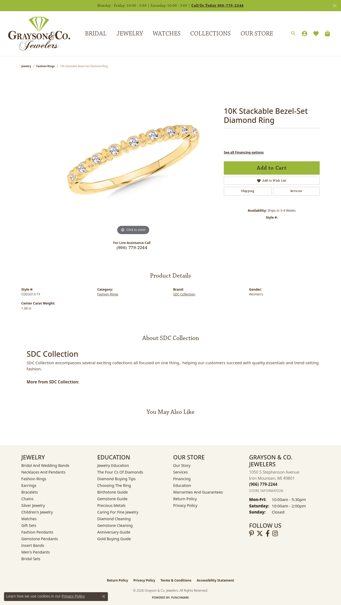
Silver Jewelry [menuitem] (33, 505)
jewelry (26, 66)
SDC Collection (184, 294)
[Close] (334, 5)
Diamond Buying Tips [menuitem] (116, 478)
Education (182, 485)
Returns (296, 191)
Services (180, 472)
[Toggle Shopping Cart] (327, 33)
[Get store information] (266, 490)
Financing (181, 478)
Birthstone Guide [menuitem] (112, 492)
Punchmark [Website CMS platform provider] (180, 597)
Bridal (96, 34)
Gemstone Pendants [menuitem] (39, 538)
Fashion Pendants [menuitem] (37, 532)
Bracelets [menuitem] (29, 492)
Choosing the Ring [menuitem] (114, 485)
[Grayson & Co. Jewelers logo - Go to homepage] (35, 33)
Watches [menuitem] (28, 518)
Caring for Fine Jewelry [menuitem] (117, 512)
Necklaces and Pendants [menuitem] (43, 472)
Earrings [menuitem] (28, 485)
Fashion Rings (45, 66)
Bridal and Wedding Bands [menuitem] (45, 465)
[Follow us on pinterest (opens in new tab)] (251, 533)
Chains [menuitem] (27, 498)
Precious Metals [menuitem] (111, 505)
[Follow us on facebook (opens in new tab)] (268, 533)
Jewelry (129, 34)
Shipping (247, 191)
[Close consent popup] (103, 596)
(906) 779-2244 (132, 247)
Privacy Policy (185, 505)
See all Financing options (244, 152)
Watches (167, 34)
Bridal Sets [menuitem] (30, 558)
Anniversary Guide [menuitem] (113, 532)
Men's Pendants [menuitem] (35, 552)
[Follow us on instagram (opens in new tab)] (275, 533)
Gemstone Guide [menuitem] (112, 498)
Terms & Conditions (176, 580)
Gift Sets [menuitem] (28, 525)
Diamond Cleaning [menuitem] (114, 518)
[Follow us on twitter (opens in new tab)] (260, 533)
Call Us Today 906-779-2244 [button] (217, 5)
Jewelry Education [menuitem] (113, 465)
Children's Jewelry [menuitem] (37, 512)
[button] (293, 34)
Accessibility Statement (215, 580)
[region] (133, 156)
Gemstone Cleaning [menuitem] (115, 525)
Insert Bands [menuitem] (32, 545)
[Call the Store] (263, 484)
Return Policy (185, 498)
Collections (210, 34)
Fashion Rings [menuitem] (33, 478)
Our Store (257, 34)
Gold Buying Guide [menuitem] (114, 538)
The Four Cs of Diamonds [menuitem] (120, 472)
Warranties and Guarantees (198, 492)
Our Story (181, 465)
